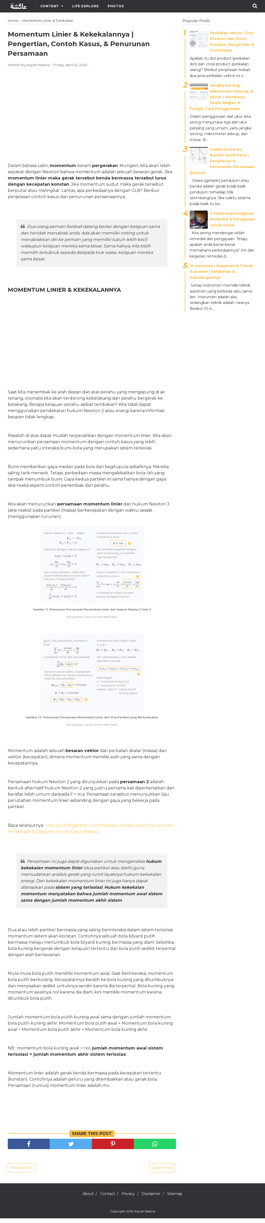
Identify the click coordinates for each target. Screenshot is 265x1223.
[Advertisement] (92, 114)
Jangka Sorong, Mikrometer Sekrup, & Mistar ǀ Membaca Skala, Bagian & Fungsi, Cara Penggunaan (221, 97)
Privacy (128, 1198)
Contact (104, 1198)
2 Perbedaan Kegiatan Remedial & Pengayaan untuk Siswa (232, 219)
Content (49, 6)
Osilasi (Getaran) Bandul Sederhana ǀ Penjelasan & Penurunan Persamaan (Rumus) (222, 161)
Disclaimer (154, 1198)
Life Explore (85, 6)
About (81, 1198)
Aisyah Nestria (144, 1216)
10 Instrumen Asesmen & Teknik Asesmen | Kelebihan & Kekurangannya (221, 271)
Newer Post (22, 1172)
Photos (116, 6)
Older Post (162, 1172)
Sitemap (181, 1198)
